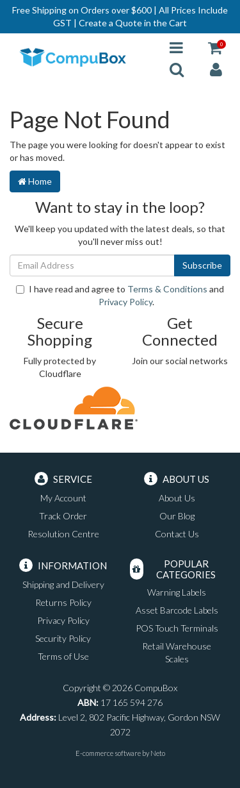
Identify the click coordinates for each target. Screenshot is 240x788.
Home (35, 181)
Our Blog (177, 515)
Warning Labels (176, 592)
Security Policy (63, 638)
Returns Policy (63, 602)
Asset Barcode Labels (177, 610)
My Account (63, 497)
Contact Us (177, 533)
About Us (177, 497)
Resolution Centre (63, 533)
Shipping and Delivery (63, 584)
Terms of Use (63, 656)
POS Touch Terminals (177, 628)
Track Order (63, 515)
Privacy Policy (125, 301)
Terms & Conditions (167, 288)
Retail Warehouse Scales (176, 652)
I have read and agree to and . (120, 295)
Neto (157, 753)
